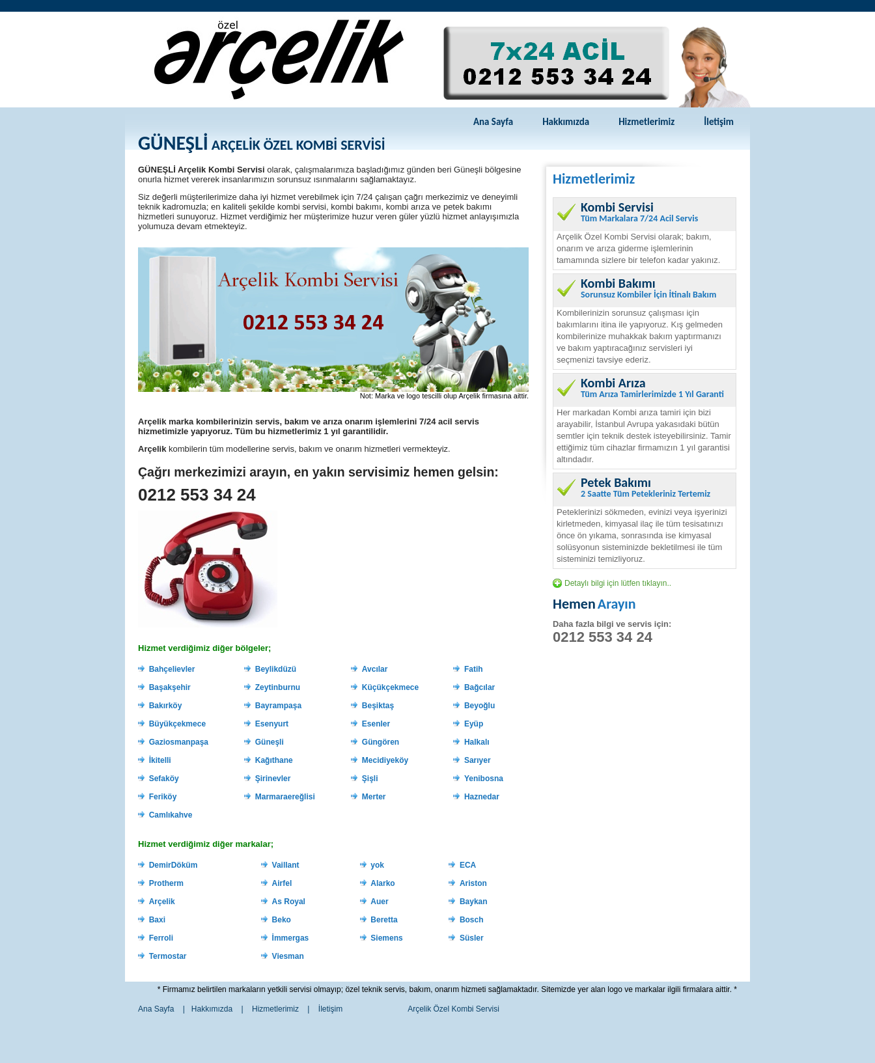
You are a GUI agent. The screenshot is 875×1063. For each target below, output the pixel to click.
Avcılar (375, 669)
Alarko (382, 883)
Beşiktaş (378, 705)
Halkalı (477, 742)
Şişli (370, 778)
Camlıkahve (171, 815)
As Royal (288, 901)
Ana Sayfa (493, 122)
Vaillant (285, 865)
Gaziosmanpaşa (178, 742)
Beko (281, 919)
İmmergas (290, 938)
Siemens (386, 938)
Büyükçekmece (177, 723)
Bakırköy (165, 705)
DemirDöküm (173, 865)
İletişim (719, 122)
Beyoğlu (479, 705)
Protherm (166, 883)
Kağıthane (274, 760)
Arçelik (162, 901)
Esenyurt (271, 723)
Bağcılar (479, 687)
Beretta (383, 919)
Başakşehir (170, 687)
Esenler (376, 723)
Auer (379, 901)
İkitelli (160, 760)
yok (377, 865)
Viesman (288, 956)
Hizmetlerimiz (646, 122)
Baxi (157, 919)
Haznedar (481, 796)
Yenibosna (483, 778)
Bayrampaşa (278, 705)
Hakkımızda (565, 122)
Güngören (380, 742)
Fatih (473, 669)
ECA (468, 865)
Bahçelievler (172, 669)
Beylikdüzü (275, 669)
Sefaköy (164, 778)
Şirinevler (273, 778)
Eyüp (473, 723)
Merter (374, 796)
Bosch (472, 919)
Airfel (282, 883)
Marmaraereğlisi (285, 796)
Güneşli (269, 742)
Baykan (474, 901)
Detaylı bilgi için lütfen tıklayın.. (617, 583)
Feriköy (163, 796)
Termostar (168, 956)
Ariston (473, 883)
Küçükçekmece (390, 687)
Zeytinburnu (277, 687)
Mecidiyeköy (385, 760)
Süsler (472, 938)
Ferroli (161, 938)
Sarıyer (477, 760)
